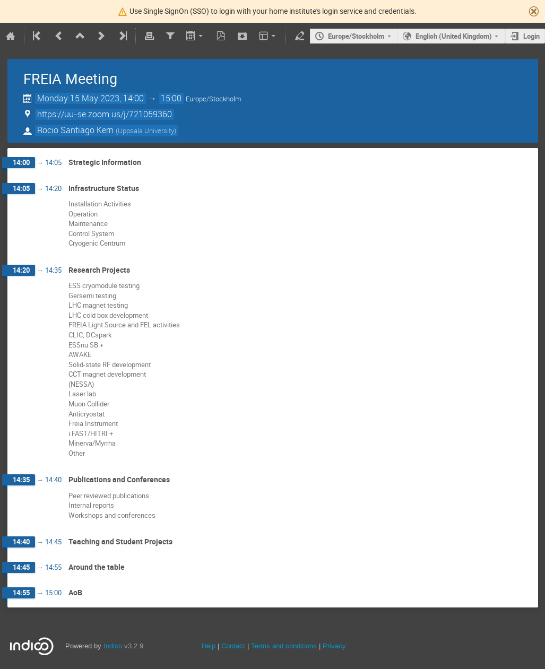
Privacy (334, 645)
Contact (233, 645)
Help (208, 645)
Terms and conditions (284, 645)
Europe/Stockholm (356, 36)
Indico (112, 645)
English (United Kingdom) (454, 36)
